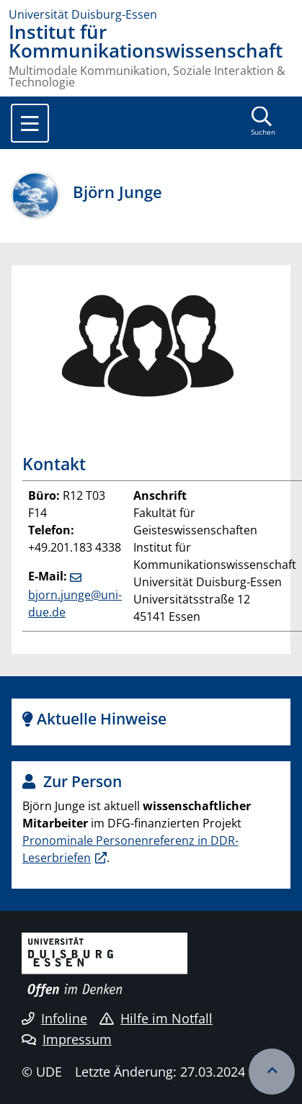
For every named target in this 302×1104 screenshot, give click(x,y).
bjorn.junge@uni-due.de (75, 603)
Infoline (54, 1018)
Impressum (67, 1039)
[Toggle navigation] (30, 123)
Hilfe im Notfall (156, 1018)
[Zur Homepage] (151, 14)
